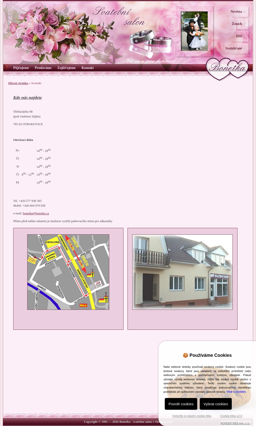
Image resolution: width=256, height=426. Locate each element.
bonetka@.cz (36, 213)
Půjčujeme (21, 68)
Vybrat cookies (216, 404)
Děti (239, 36)
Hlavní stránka (18, 83)
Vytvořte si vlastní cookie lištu (191, 416)
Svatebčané (234, 48)
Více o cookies (236, 392)
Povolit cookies (181, 404)
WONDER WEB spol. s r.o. (235, 423)
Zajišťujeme (67, 68)
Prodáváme (43, 68)
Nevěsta (236, 11)
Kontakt (88, 68)
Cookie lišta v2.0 (231, 416)
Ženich (237, 24)
